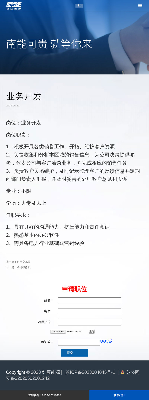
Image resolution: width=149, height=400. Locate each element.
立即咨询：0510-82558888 (44, 395)
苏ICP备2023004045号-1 (90, 372)
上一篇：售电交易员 (18, 261)
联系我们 (119, 395)
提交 (70, 352)
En (79, 5)
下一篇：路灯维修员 (18, 267)
